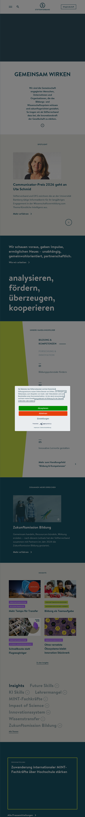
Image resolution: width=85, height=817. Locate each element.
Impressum (36, 427)
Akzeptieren (43, 408)
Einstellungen (43, 418)
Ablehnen (43, 413)
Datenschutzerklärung (45, 427)
